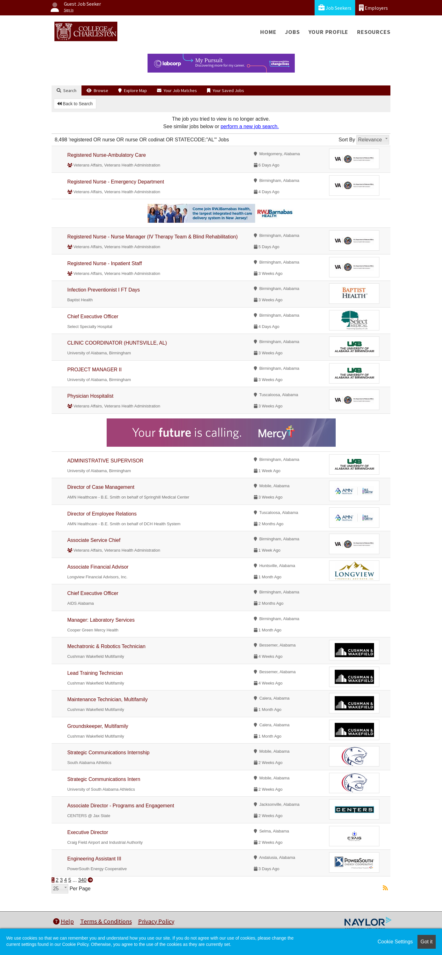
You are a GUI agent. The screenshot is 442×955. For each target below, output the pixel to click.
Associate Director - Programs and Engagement (120, 805)
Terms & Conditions (106, 921)
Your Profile (329, 31)
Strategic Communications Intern (103, 779)
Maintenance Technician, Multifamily (107, 699)
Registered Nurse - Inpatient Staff (104, 263)
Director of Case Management (100, 487)
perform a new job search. (250, 126)
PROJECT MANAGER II (94, 369)
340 (82, 880)
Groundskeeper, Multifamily (97, 726)
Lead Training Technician (95, 673)
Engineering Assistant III (94, 858)
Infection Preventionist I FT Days (103, 289)
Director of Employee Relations (102, 513)
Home (268, 31)
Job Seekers (334, 8)
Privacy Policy (156, 921)
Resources (373, 31)
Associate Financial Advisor (98, 567)
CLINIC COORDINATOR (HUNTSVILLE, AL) (117, 343)
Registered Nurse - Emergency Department (115, 181)
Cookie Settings (395, 941)
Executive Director (87, 832)
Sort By (346, 139)
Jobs (292, 31)
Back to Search (75, 103)
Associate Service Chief (93, 540)
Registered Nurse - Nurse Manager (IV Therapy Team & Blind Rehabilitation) (152, 236)
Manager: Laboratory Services (101, 620)
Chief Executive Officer (92, 316)
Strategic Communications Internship (108, 752)
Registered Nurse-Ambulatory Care (106, 155)
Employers (373, 8)
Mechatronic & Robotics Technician (106, 646)
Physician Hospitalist (90, 396)
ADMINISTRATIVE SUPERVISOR (105, 460)
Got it (427, 941)
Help (63, 921)
